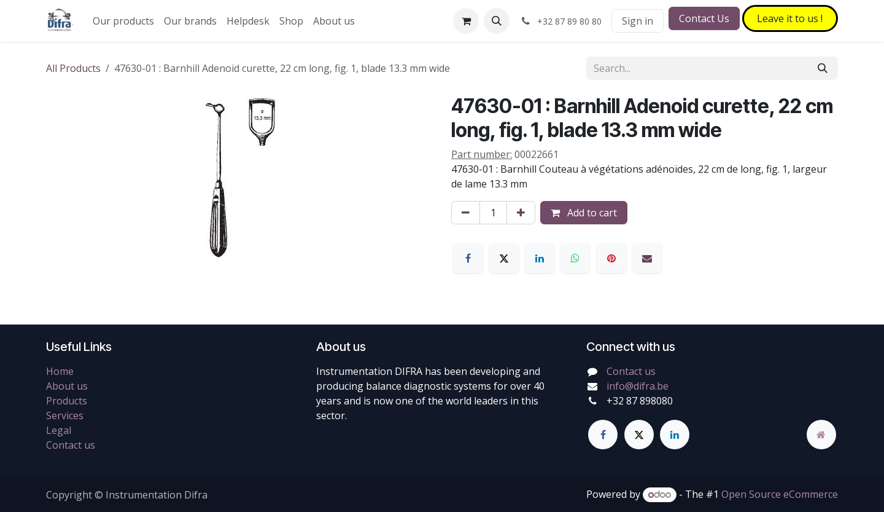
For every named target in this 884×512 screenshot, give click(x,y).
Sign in (637, 21)
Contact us (70, 445)
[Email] (647, 258)
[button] (497, 21)
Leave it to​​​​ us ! (790, 18)
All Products (73, 68)
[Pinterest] (611, 258)
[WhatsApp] (575, 258)
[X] (504, 258)
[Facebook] (468, 258)
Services (64, 415)
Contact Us (704, 18)
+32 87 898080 (640, 401)
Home (60, 371)
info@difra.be (638, 386)
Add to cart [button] (584, 212)
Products (66, 401)
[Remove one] (465, 212)
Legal (58, 430)
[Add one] (520, 212)
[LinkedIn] (539, 258)
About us (67, 386)
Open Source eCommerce (779, 494)
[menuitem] (123, 21)
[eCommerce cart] (466, 21)
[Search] (822, 68)
